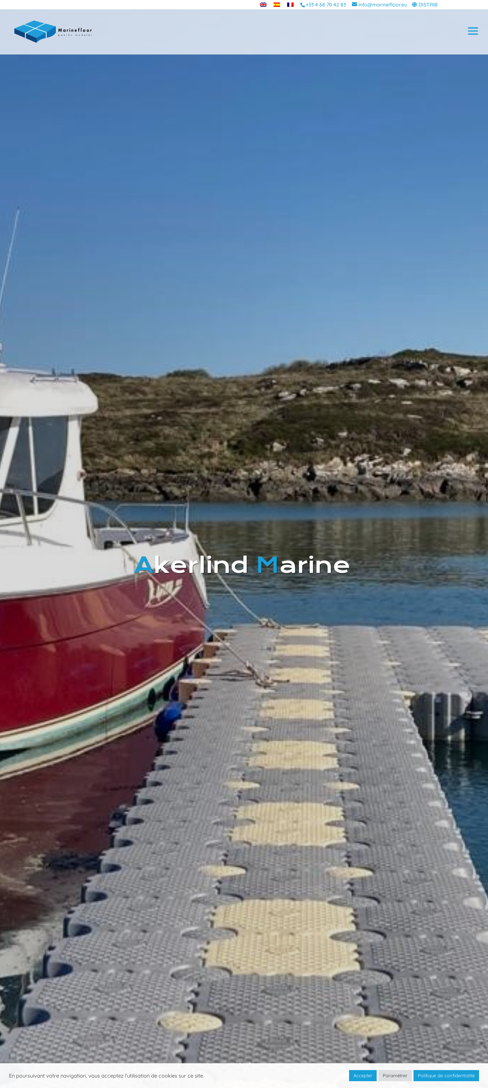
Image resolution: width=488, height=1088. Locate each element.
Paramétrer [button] (395, 1075)
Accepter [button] (362, 1075)
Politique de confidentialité (446, 1075)
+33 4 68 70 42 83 (326, 4)
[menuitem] (263, 4)
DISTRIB (428, 4)
